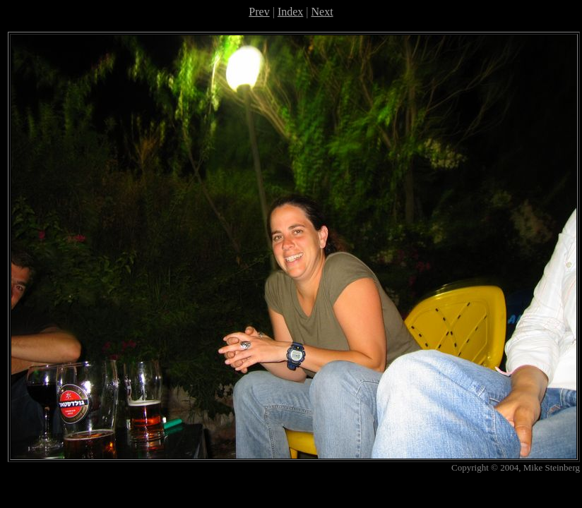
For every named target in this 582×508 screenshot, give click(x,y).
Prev (259, 12)
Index (290, 12)
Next (322, 12)
